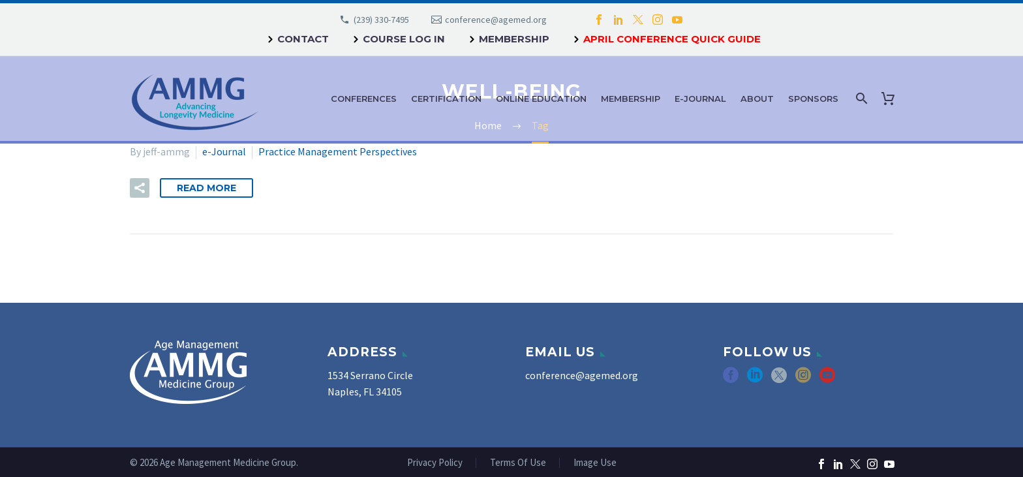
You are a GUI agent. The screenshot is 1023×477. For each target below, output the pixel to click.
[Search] (860, 98)
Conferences (364, 98)
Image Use (595, 463)
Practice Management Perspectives (337, 151)
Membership (514, 39)
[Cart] (890, 98)
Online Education (541, 98)
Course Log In (404, 39)
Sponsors (813, 98)
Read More (206, 188)
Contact (303, 39)
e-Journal (700, 98)
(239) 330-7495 (381, 19)
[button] (139, 188)
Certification (446, 98)
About (757, 98)
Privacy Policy (435, 463)
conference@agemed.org (496, 19)
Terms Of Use (518, 463)
